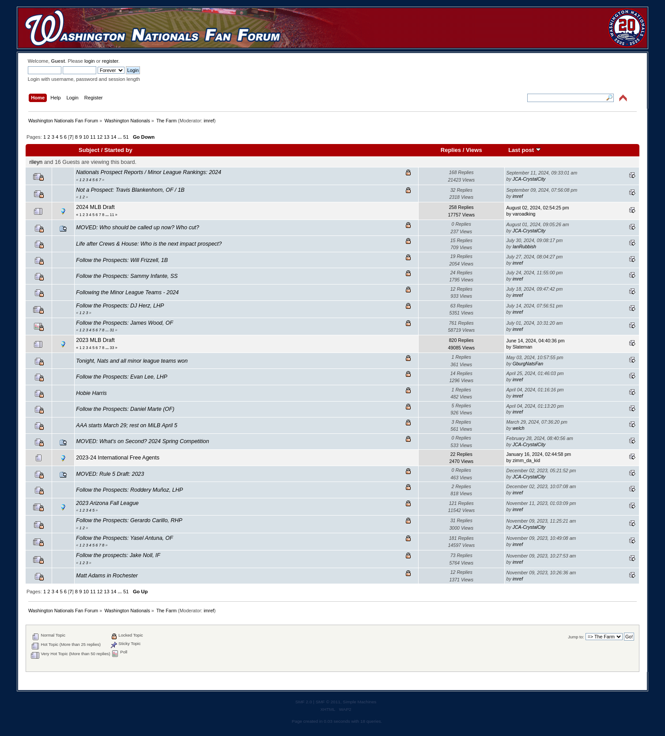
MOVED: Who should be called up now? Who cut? (137, 227)
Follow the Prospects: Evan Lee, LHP (121, 377)
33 (112, 347)
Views (474, 150)
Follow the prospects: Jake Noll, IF (118, 555)
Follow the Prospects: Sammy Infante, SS (127, 276)
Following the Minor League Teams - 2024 (127, 292)
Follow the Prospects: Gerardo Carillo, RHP (129, 520)
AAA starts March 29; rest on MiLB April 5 (126, 425)
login (89, 61)
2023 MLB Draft (95, 340)
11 (92, 137)
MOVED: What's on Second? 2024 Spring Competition (142, 441)
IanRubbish (525, 246)
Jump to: (576, 636)
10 (86, 137)
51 (125, 137)
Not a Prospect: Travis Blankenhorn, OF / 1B (130, 190)
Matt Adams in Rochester (107, 576)
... (120, 137)
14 (113, 137)
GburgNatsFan (528, 363)
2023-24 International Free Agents (117, 458)
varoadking (524, 213)
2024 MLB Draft (95, 207)
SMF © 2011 (328, 701)
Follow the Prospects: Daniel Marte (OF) (125, 409)
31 (112, 330)
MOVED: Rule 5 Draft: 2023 (110, 474)
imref (209, 120)
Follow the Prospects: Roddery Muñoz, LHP (129, 490)
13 (106, 137)
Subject (89, 150)
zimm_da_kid (526, 460)
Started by (118, 150)
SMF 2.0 (303, 701)
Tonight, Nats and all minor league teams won (132, 361)
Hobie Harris (91, 393)
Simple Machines (359, 701)
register (110, 61)
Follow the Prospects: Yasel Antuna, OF (124, 538)
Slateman (523, 346)
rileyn (35, 162)
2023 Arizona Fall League (107, 503)
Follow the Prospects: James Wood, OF (124, 323)
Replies (451, 150)
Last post (524, 150)
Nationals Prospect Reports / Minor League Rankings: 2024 (148, 172)
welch (519, 428)
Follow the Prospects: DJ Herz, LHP (120, 306)
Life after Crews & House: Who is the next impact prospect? (149, 244)
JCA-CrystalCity (529, 179)
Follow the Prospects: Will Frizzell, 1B (122, 260)
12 (99, 137)
